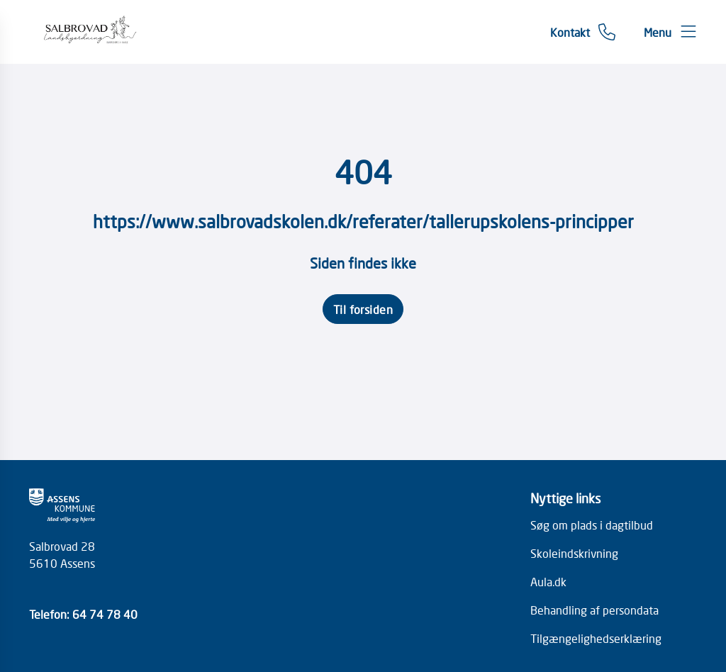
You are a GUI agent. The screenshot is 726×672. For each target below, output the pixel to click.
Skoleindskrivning (574, 553)
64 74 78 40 (105, 614)
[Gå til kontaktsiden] (582, 31)
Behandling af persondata (594, 610)
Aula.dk (548, 581)
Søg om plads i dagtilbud (591, 524)
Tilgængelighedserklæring (595, 638)
